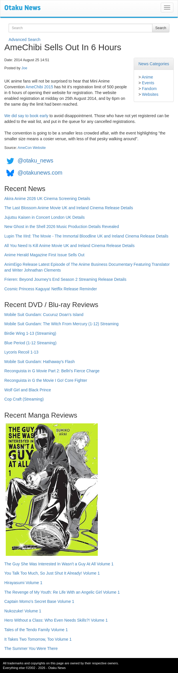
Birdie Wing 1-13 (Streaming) (30, 333)
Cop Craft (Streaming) (24, 399)
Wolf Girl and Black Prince (27, 390)
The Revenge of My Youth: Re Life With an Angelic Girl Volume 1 (62, 592)
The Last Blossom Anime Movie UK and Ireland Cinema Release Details (68, 207)
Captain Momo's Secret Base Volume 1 (39, 601)
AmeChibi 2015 (39, 87)
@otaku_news (35, 160)
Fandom (149, 88)
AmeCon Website (32, 148)
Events (148, 83)
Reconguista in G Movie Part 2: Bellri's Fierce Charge (51, 371)
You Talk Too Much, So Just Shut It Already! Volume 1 (52, 573)
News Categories (153, 63)
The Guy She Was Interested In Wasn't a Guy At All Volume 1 (59, 564)
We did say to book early (26, 115)
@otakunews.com (40, 172)
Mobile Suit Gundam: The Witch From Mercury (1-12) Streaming (61, 323)
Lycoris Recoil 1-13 (21, 352)
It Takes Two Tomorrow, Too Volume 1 (38, 639)
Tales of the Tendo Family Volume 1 (36, 629)
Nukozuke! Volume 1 (22, 611)
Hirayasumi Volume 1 (23, 582)
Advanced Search (25, 39)
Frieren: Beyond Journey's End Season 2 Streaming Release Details (65, 279)
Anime (147, 77)
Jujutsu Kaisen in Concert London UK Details (44, 217)
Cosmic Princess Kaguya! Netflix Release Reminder (50, 289)
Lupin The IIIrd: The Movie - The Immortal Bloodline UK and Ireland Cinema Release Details (86, 236)
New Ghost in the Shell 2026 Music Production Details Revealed (61, 226)
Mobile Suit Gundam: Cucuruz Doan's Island (43, 314)
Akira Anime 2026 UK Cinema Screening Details (47, 198)
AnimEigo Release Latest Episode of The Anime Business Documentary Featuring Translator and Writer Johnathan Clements (87, 267)
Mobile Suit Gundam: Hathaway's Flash (39, 361)
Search (160, 28)
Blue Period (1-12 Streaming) (30, 343)
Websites (150, 94)
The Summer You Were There (31, 648)
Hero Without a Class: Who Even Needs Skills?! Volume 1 (56, 620)
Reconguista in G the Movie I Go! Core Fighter (45, 380)
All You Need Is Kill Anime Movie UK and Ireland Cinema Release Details (69, 245)
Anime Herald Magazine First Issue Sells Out (44, 255)
